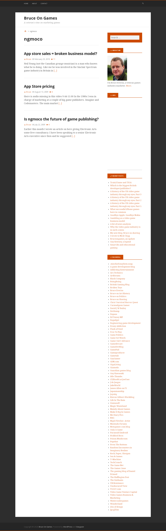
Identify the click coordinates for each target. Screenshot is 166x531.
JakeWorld (115, 385)
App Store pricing (39, 86)
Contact (44, 3)
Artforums (115, 275)
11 (54, 59)
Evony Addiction (118, 326)
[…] (55, 70)
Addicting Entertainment (122, 270)
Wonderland (116, 504)
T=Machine (115, 459)
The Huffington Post (119, 477)
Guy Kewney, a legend (120, 242)
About (34, 3)
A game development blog (122, 267)
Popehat (114, 441)
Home (26, 3)
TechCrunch (116, 462)
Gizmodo (114, 367)
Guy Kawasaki (117, 373)
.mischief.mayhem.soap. (121, 264)
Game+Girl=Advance (120, 341)
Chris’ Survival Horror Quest (124, 302)
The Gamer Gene (118, 468)
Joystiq (113, 394)
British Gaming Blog (119, 284)
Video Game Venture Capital (123, 492)
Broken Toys (116, 287)
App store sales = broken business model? (60, 53)
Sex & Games (116, 456)
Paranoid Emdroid (119, 432)
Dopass (113, 314)
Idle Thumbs (116, 376)
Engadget (114, 320)
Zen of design (116, 507)
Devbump (114, 311)
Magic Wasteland (118, 406)
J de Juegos (115, 382)
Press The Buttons (118, 444)
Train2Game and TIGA (121, 182)
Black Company (117, 278)
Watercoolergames (119, 501)
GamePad (114, 350)
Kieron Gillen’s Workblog (122, 397)
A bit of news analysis (120, 224)
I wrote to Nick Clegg (120, 236)
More (128, 86)
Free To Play (116, 332)
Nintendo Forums (118, 424)
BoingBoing (115, 281)
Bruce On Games (40, 18)
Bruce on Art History (120, 293)
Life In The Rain (117, 400)
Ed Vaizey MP (116, 317)
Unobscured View (118, 486)
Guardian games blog (120, 370)
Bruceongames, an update (122, 239)
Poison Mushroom (118, 439)
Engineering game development (125, 323)
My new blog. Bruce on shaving (125, 233)
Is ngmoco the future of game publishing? (61, 119)
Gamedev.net (116, 344)
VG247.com (115, 489)
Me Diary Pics (116, 415)
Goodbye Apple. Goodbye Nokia (125, 215)
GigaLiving (115, 364)
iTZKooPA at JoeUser (120, 379)
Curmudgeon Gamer (120, 305)
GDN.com (114, 361)
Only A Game (116, 430)
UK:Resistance (117, 483)
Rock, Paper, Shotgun (120, 453)
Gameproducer (117, 353)
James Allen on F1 (118, 388)
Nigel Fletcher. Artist (120, 421)
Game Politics (116, 335)
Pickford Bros (116, 435)
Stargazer (80, 527)
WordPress (67, 527)
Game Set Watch (118, 338)
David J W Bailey (118, 308)
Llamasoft (115, 403)
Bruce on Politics (118, 296)
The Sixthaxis (116, 480)
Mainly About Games (120, 409)
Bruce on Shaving (118, 299)
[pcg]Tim (114, 510)
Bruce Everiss (116, 290)
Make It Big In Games (120, 412)
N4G (112, 418)
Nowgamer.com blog (120, 427)
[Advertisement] (124, 135)
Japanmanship (117, 391)
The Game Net (116, 465)
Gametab (114, 356)
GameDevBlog (116, 347)
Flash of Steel (116, 329)
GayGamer (115, 358)
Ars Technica (116, 273)
